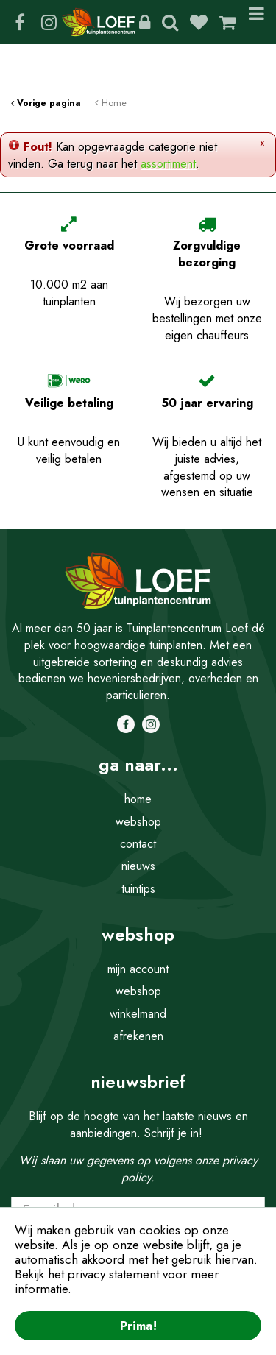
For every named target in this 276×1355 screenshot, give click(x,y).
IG (48, 22)
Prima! (138, 1325)
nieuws (138, 865)
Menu (256, 22)
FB (20, 22)
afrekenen (138, 1035)
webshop (138, 821)
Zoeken (170, 22)
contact (138, 843)
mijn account (138, 968)
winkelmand (138, 1013)
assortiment (168, 163)
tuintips (138, 888)
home (138, 798)
